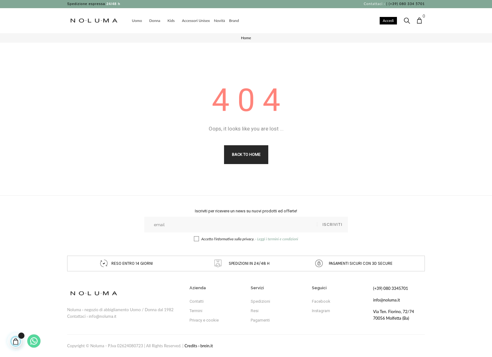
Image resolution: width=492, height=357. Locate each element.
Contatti (197, 301)
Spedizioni (260, 301)
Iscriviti (332, 224)
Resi (255, 310)
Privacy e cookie (204, 320)
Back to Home (246, 154)
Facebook (321, 301)
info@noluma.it (102, 316)
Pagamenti (260, 320)
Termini (196, 310)
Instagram (321, 310)
